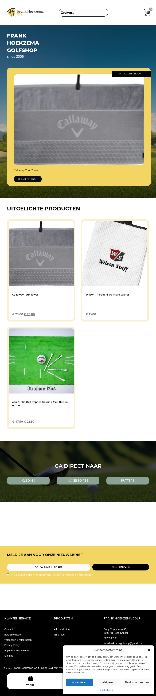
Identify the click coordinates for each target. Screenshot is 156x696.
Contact (8, 629)
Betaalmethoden (13, 634)
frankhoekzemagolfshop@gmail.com (123, 643)
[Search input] (83, 13)
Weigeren (108, 682)
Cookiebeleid (107, 690)
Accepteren (79, 682)
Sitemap (8, 655)
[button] (149, 650)
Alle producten (62, 629)
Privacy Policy (12, 645)
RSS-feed (59, 634)
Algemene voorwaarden (17, 650)
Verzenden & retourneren (18, 639)
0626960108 (110, 638)
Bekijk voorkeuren (137, 682)
